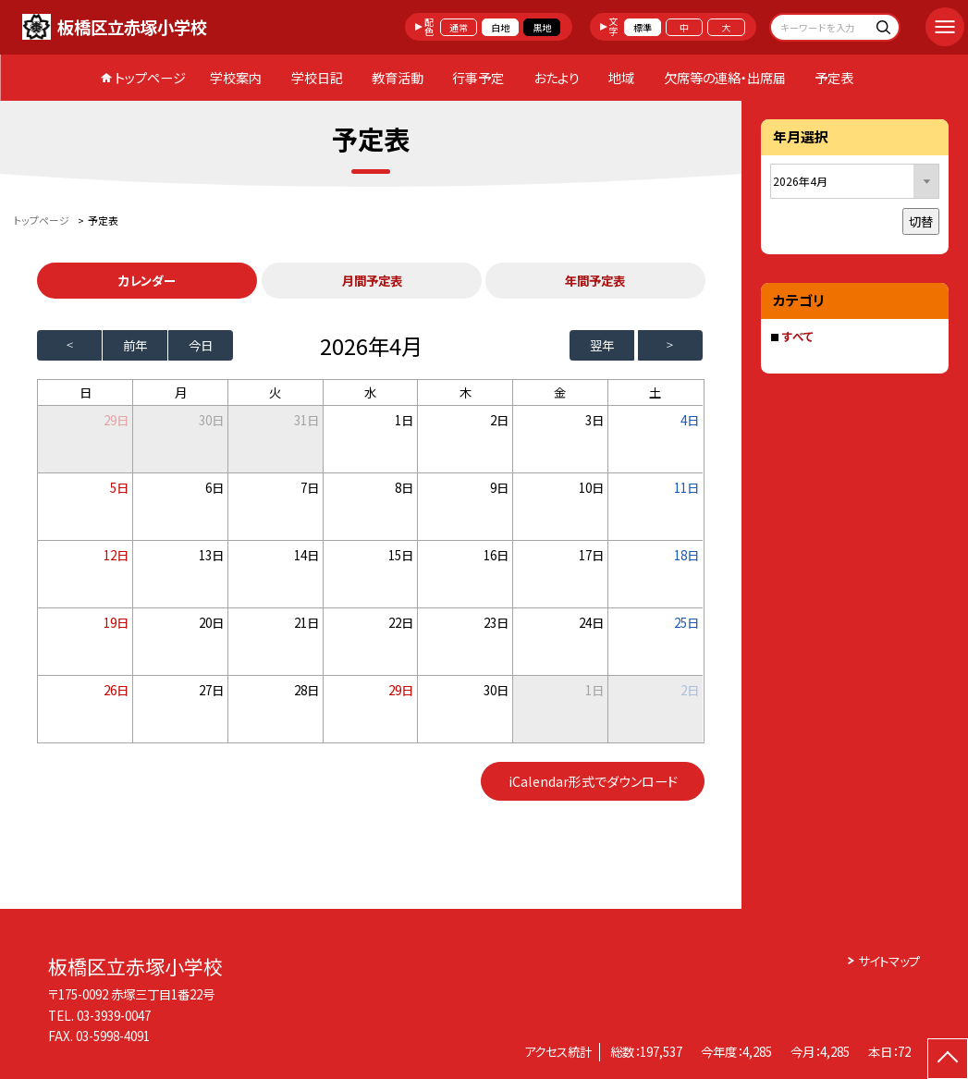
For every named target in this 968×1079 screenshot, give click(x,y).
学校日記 (317, 77)
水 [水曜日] (370, 392)
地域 (621, 77)
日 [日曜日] (86, 392)
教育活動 (397, 77)
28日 (306, 690)
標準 (642, 27)
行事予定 (478, 77)
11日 (686, 487)
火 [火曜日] (275, 392)
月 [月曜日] (181, 392)
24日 (591, 622)
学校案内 (236, 77)
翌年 (602, 345)
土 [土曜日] (655, 392)
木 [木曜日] (465, 392)
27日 (211, 690)
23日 (496, 622)
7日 (309, 487)
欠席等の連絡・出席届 (725, 77)
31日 (306, 420)
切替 (921, 221)
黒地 (542, 27)
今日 (201, 345)
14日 (306, 555)
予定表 (834, 77)
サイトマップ (889, 960)
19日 (116, 622)
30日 (211, 420)
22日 (400, 622)
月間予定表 (372, 280)
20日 (211, 622)
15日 (400, 555)
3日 (594, 420)
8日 (404, 487)
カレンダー (147, 280)
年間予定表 (595, 280)
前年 (135, 345)
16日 (496, 555)
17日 (591, 555)
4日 (689, 420)
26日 (116, 690)
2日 (499, 420)
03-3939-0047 (114, 1015)
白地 (500, 27)
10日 (591, 487)
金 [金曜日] (560, 392)
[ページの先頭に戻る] (947, 1058)
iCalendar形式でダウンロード (593, 781)
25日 (686, 622)
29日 (400, 690)
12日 (116, 555)
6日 (214, 487)
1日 (404, 420)
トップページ (150, 77)
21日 (306, 622)
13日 (211, 555)
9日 (499, 487)
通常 (458, 27)
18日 (686, 555)
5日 (119, 487)
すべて (798, 336)
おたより (556, 77)
